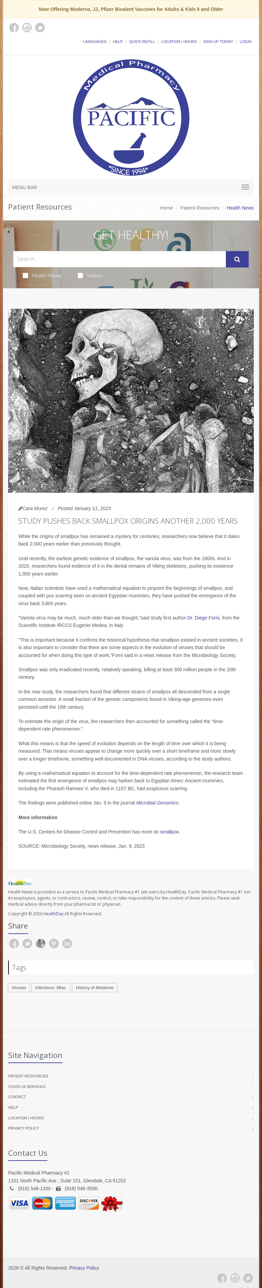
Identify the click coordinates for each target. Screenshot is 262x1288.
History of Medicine (95, 987)
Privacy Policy (23, 1128)
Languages (94, 42)
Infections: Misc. (51, 987)
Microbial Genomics (157, 803)
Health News (42, 275)
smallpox (169, 831)
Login (245, 42)
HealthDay (53, 914)
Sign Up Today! (218, 42)
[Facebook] (222, 1278)
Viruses (19, 987)
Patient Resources (199, 208)
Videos (90, 275)
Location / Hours (179, 42)
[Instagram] (235, 1278)
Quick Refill (142, 42)
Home (166, 208)
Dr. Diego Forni (203, 617)
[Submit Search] (237, 259)
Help (118, 42)
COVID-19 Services (26, 1087)
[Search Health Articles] (119, 259)
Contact (17, 1097)
